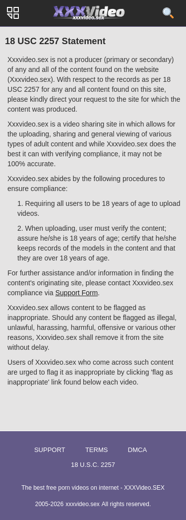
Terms (96, 450)
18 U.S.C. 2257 (93, 464)
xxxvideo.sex (82, 504)
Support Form (77, 293)
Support (49, 450)
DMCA (137, 450)
